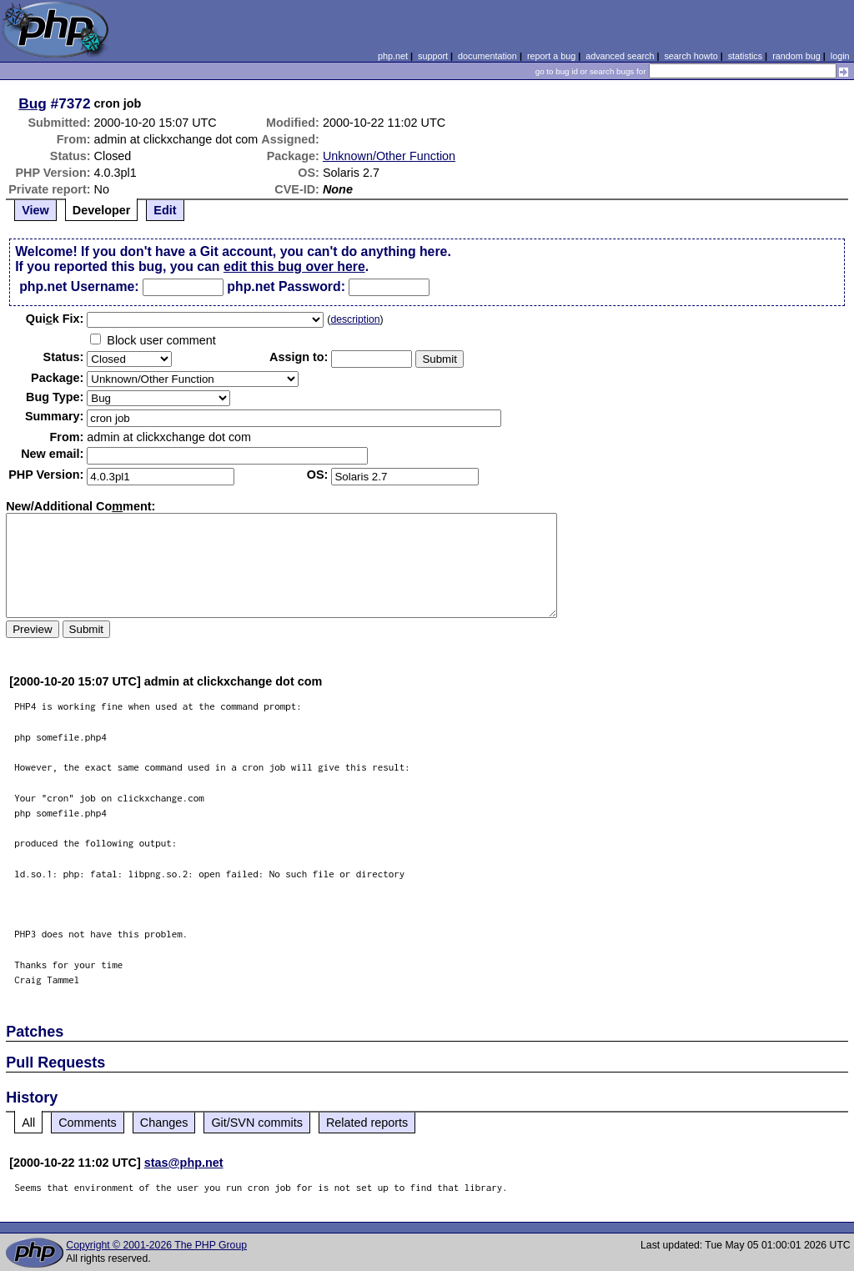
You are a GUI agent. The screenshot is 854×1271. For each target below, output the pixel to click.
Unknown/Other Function (389, 156)
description (354, 319)
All (28, 1122)
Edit (164, 210)
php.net (393, 56)
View (35, 210)
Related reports (367, 1122)
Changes (164, 1122)
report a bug (551, 56)
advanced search (619, 56)
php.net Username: (78, 286)
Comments (87, 1122)
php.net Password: (286, 286)
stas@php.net (184, 1162)
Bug (32, 103)
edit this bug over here (294, 266)
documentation (487, 56)
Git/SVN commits (257, 1122)
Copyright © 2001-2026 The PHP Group (156, 1245)
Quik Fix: (55, 318)
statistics (745, 56)
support (433, 56)
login (840, 56)
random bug (796, 56)
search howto (690, 56)
